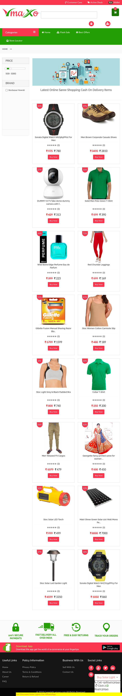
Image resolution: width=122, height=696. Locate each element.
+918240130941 (111, 682)
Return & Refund (30, 676)
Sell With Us (69, 667)
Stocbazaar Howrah (15, 90)
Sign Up (112, 23)
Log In (94, 23)
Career (5, 676)
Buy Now (53, 157)
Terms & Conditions (32, 672)
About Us (6, 672)
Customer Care (73, 2)
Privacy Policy (29, 667)
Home (5, 667)
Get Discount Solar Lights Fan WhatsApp (36, 694)
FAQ (4, 681)
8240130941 (101, 689)
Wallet (114, 2)
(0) (58, 145)
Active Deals (95, 2)
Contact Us (68, 672)
